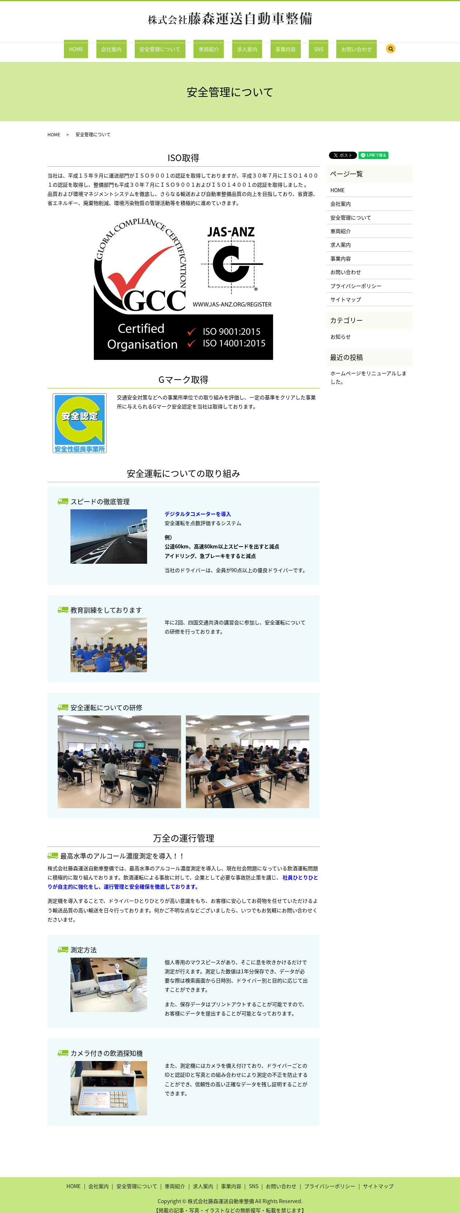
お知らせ (340, 329)
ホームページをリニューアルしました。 (368, 370)
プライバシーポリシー (356, 278)
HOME (110, 45)
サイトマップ (345, 292)
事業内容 (271, 45)
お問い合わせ (322, 45)
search (351, 45)
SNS (294, 45)
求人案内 (242, 45)
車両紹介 (213, 45)
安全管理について (174, 45)
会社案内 (136, 45)
